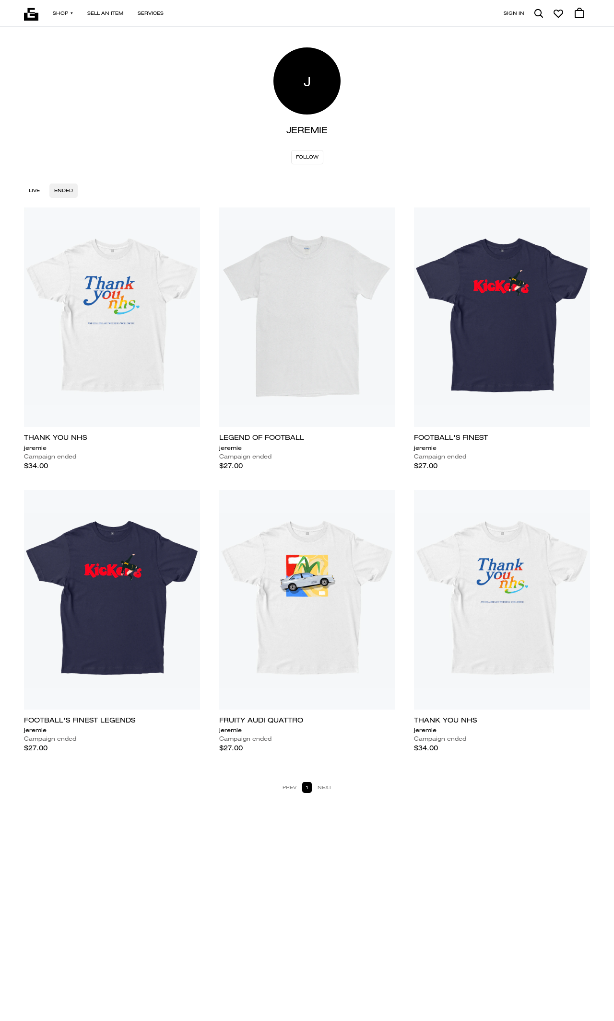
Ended (63, 190)
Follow (307, 157)
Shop (63, 13)
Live (34, 190)
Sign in (514, 13)
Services (151, 13)
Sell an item (105, 13)
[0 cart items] (579, 13)
